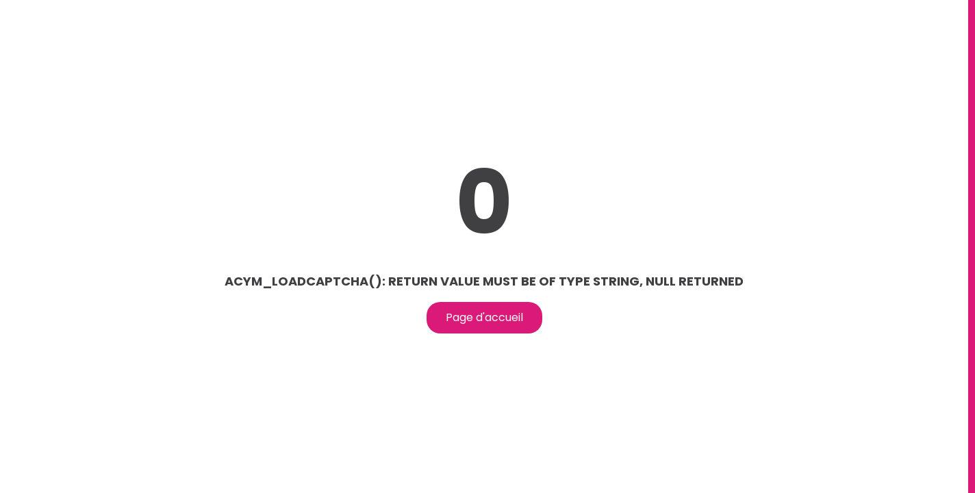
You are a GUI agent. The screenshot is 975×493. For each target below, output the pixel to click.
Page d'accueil (484, 317)
